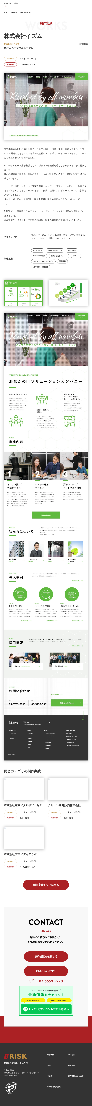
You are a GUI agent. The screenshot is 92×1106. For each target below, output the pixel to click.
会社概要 (71, 1052)
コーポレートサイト (28, 59)
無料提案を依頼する (26, 957)
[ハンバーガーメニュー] (88, 5)
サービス (71, 1042)
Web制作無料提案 (54, 1073)
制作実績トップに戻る (46, 885)
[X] (79, 1099)
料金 (49, 1052)
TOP (5, 13)
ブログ (49, 1063)
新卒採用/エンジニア (75, 1063)
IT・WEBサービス (27, 64)
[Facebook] (71, 1099)
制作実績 (14, 13)
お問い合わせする (65, 957)
